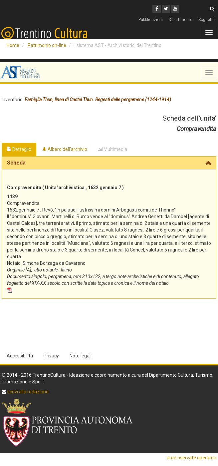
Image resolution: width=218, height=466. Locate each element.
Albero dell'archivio (64, 149)
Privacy (51, 355)
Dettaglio (19, 149)
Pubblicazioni (150, 19)
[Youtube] (175, 9)
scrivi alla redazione (27, 391)
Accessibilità (20, 355)
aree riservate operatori (191, 457)
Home (13, 45)
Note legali (81, 355)
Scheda (16, 163)
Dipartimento (180, 19)
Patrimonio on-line (47, 45)
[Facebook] (156, 9)
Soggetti (206, 19)
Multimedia (112, 149)
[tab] (109, 163)
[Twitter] (166, 9)
